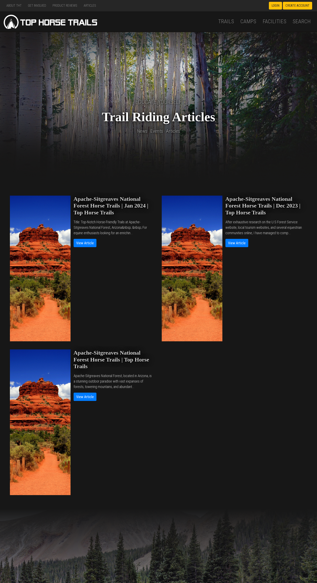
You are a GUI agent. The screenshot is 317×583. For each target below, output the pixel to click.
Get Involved (37, 5)
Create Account (297, 5)
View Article (85, 243)
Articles (90, 5)
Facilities (274, 21)
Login (275, 5)
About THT (14, 5)
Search (302, 21)
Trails (226, 21)
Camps (248, 21)
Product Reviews (65, 5)
